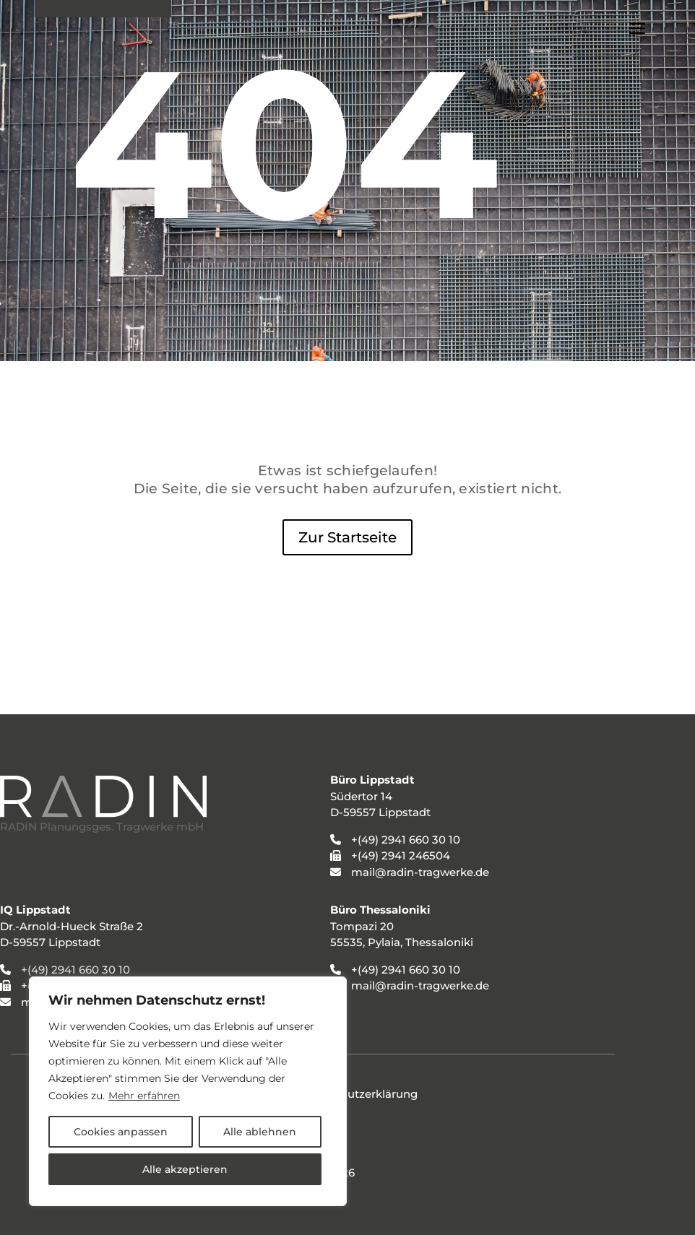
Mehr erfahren (144, 1095)
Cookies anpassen (121, 1131)
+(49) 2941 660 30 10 (75, 969)
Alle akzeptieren (185, 1169)
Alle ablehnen (259, 1131)
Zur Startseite (347, 537)
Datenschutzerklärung (356, 1094)
